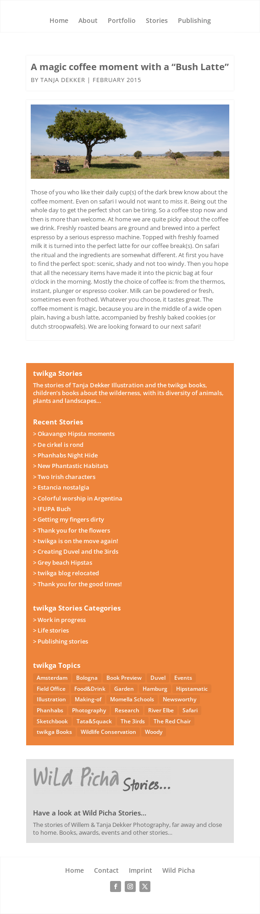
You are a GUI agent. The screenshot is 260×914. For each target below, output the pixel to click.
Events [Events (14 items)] (183, 678)
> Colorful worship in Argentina (77, 498)
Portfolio (122, 21)
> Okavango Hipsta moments (74, 433)
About (88, 21)
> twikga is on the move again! (75, 541)
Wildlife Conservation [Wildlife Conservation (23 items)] (108, 732)
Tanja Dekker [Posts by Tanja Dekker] (62, 80)
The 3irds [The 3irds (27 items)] (133, 721)
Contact (106, 871)
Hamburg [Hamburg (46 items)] (155, 689)
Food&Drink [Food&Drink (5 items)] (89, 689)
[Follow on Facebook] (115, 886)
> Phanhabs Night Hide (65, 455)
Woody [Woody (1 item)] (153, 732)
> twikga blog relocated (66, 573)
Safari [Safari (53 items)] (190, 710)
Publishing (194, 21)
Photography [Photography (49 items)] (89, 710)
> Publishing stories (60, 641)
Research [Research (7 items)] (127, 710)
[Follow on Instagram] (130, 886)
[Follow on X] (144, 886)
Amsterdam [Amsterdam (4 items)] (52, 678)
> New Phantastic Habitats (70, 466)
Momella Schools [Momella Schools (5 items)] (132, 699)
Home (59, 21)
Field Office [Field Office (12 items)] (51, 689)
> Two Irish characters (64, 477)
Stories (157, 21)
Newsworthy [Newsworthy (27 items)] (179, 699)
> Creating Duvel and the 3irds (75, 551)
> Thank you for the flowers (71, 530)
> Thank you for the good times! (77, 584)
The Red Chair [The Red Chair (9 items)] (172, 721)
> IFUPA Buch (52, 509)
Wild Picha (178, 871)
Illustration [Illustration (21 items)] (51, 699)
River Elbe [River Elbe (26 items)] (161, 710)
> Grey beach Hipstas (62, 562)
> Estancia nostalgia (61, 487)
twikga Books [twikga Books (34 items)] (54, 732)
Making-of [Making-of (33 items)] (88, 699)
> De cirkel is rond (58, 444)
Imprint (140, 871)
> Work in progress (59, 620)
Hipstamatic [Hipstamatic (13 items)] (192, 689)
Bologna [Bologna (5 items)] (87, 678)
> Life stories (51, 630)
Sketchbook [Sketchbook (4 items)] (52, 721)
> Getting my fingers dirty (68, 519)
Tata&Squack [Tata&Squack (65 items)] (94, 721)
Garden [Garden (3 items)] (124, 689)
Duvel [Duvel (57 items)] (158, 678)
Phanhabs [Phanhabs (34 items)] (50, 710)
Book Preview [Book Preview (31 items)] (124, 678)
